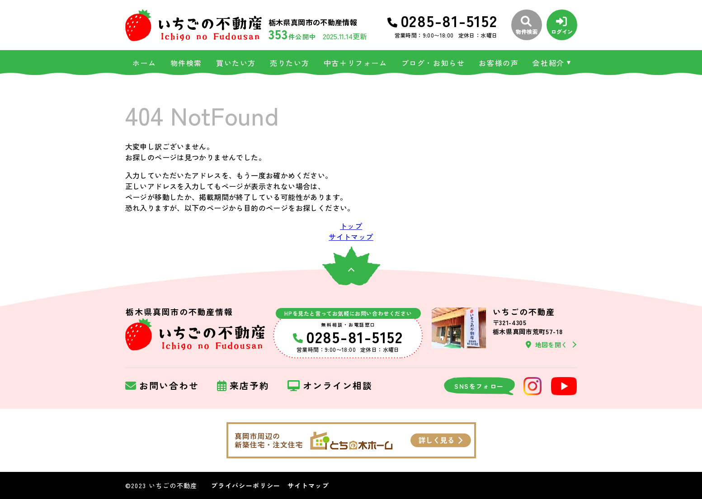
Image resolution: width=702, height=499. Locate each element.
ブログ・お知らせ (433, 62)
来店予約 (243, 386)
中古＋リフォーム (355, 62)
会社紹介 (548, 62)
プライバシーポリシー (246, 485)
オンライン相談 (329, 386)
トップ (351, 225)
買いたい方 (236, 62)
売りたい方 (290, 62)
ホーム (144, 62)
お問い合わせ (162, 386)
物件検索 (186, 62)
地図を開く (546, 344)
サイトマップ (351, 236)
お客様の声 (498, 62)
